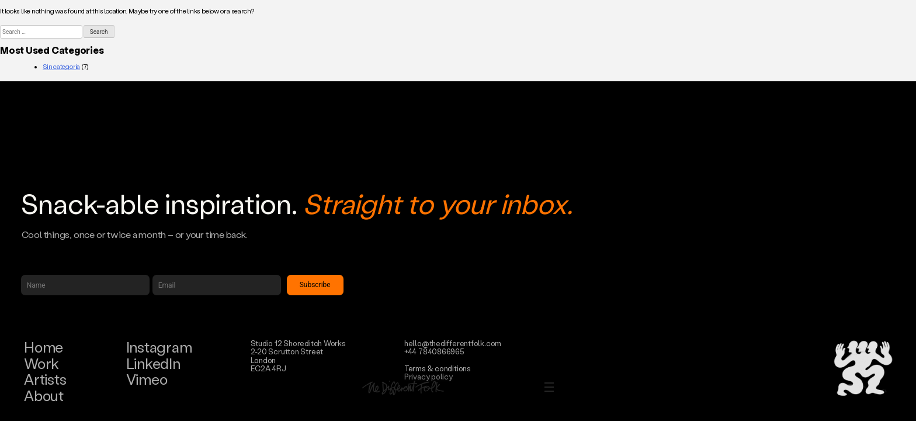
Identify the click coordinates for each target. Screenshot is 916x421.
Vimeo (147, 379)
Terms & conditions (437, 368)
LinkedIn (153, 363)
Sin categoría (61, 67)
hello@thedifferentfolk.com (452, 343)
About (44, 395)
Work (41, 363)
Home (43, 347)
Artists (45, 379)
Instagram (159, 347)
